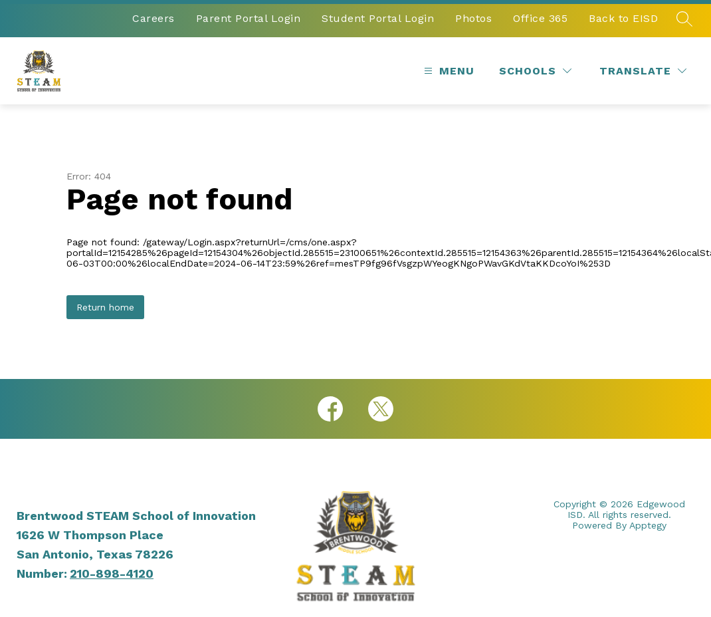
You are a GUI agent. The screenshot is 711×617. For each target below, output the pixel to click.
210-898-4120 (111, 573)
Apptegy (647, 525)
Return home (105, 307)
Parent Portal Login (248, 18)
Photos (473, 18)
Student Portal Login (378, 18)
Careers (153, 18)
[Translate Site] (643, 70)
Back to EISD (623, 18)
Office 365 (540, 18)
